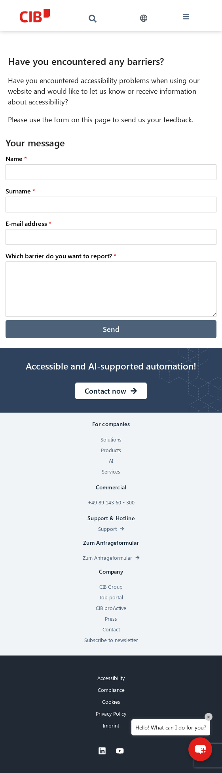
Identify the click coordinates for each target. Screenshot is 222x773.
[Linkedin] (102, 751)
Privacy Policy (111, 713)
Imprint (111, 725)
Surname (20, 191)
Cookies (111, 701)
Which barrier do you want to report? (61, 256)
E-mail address (28, 223)
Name (16, 158)
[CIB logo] (34, 15)
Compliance (111, 689)
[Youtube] (120, 751)
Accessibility (111, 677)
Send (111, 329)
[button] (143, 18)
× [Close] (209, 716)
